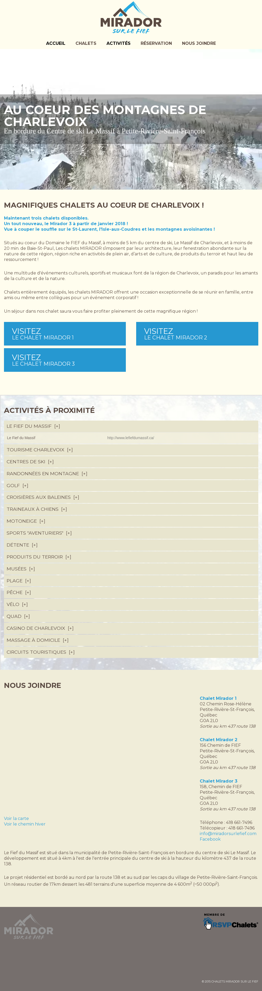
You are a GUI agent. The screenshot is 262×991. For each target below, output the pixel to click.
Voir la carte (16, 818)
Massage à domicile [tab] (37, 640)
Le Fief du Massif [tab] (33, 426)
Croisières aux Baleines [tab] (42, 497)
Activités (118, 43)
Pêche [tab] (18, 592)
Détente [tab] (21, 545)
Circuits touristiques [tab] (40, 652)
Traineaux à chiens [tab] (36, 509)
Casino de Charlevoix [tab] (39, 628)
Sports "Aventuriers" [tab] (39, 533)
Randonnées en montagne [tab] (46, 473)
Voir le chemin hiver (25, 824)
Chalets (86, 43)
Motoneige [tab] (25, 521)
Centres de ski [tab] (30, 461)
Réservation (156, 43)
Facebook (210, 839)
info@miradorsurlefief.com (228, 833)
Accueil (55, 43)
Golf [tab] (17, 485)
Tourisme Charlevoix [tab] (39, 449)
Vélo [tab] (17, 604)
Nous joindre (199, 43)
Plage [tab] (18, 580)
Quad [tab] (18, 616)
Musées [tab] (20, 568)
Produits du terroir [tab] (38, 557)
